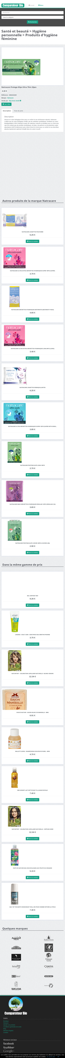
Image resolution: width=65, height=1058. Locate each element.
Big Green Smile (14, 101)
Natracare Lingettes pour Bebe (32, 232)
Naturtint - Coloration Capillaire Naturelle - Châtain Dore (32, 829)
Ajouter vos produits (9, 1025)
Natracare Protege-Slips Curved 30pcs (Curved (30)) (32, 543)
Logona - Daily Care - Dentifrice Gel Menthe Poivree (32, 634)
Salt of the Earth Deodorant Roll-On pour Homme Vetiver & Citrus (32, 907)
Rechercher (32, 22)
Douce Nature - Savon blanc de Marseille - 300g (33, 712)
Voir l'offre (6, 104)
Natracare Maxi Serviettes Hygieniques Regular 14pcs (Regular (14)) (32, 504)
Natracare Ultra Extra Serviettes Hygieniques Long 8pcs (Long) (32, 348)
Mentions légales (8, 1030)
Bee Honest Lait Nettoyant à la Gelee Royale (32, 790)
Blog (4, 1028)
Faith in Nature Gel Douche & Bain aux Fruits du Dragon (32, 868)
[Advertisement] (32, 148)
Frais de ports (18, 111)
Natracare (10, 98)
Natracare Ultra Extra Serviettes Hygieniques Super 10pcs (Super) (32, 271)
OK (58, 1056)
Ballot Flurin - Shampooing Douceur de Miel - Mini (32, 751)
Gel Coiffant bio (32, 596)
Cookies (5, 1032)
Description (7, 111)
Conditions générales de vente (12, 1027)
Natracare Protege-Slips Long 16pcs (32, 465)
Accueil (31, 5)
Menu (40, 5)
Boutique (6, 1021)
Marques (5, 1023)
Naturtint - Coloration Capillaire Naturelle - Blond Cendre (32, 673)
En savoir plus (51, 1056)
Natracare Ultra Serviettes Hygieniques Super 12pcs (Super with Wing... (32, 426)
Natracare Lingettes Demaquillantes (32, 387)
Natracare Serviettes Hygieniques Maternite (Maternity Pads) (32, 309)
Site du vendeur (32, 241)
